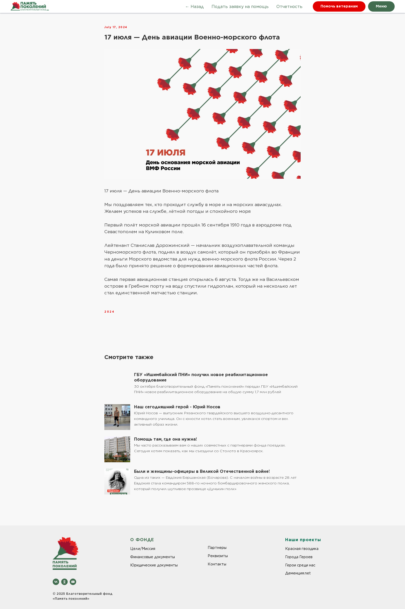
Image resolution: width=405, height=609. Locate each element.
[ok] (64, 582)
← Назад (194, 6)
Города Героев (299, 557)
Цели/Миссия (142, 549)
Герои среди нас (300, 565)
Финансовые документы (152, 557)
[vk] (56, 582)
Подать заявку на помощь (240, 6)
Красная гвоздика (301, 549)
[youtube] (73, 582)
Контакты (217, 564)
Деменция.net (298, 573)
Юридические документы (154, 565)
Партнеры (217, 548)
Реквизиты (218, 556)
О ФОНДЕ (142, 539)
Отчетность (289, 6)
